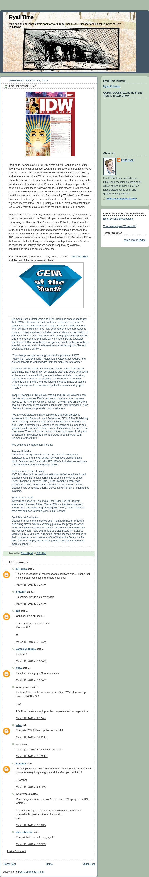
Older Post (89, 864)
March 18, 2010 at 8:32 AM (31, 661)
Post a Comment (16, 851)
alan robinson (24, 832)
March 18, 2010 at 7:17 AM (31, 584)
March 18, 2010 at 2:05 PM (31, 787)
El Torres (21, 569)
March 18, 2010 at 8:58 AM (31, 680)
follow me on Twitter (135, 240)
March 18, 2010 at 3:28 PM (31, 825)
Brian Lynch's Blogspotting (118, 218)
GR (18, 610)
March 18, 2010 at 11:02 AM (32, 756)
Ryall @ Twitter (111, 86)
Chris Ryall (127, 160)
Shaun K (21, 591)
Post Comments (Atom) (31, 871)
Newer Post (9, 864)
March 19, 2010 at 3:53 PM (31, 844)
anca (19, 668)
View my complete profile (121, 198)
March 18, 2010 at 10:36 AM (32, 737)
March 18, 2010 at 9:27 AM (31, 718)
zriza (19, 725)
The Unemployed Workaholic (119, 226)
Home (49, 864)
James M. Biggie (26, 649)
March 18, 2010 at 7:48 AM (31, 642)
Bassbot (21, 763)
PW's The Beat (79, 256)
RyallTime (21, 17)
